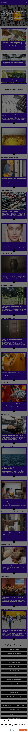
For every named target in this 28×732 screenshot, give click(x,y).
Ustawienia (7, 730)
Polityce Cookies (4, 728)
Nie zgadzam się (14, 730)
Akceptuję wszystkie (23, 730)
